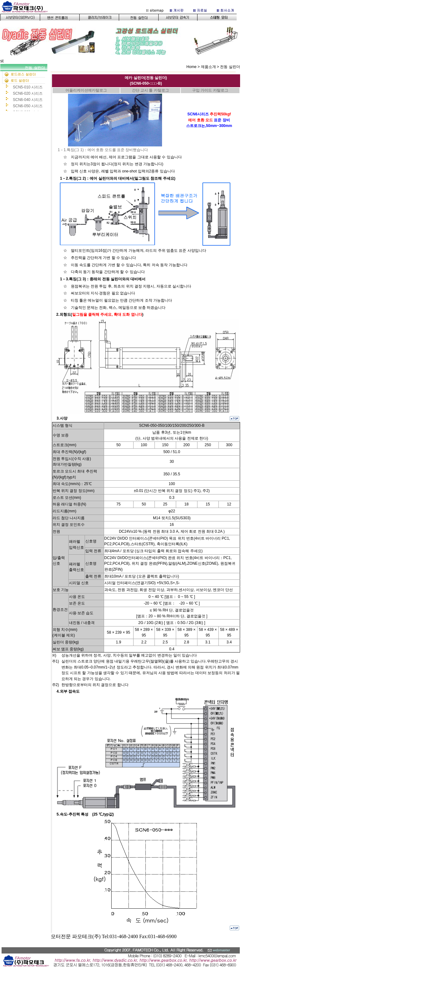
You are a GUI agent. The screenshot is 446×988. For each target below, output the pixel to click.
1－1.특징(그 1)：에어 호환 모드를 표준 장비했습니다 (103, 150)
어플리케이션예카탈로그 (86, 90)
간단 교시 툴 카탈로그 (150, 90)
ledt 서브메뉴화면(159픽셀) (25, 87)
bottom (122, 964)
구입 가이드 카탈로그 (210, 90)
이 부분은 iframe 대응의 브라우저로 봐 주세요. (122, 29)
